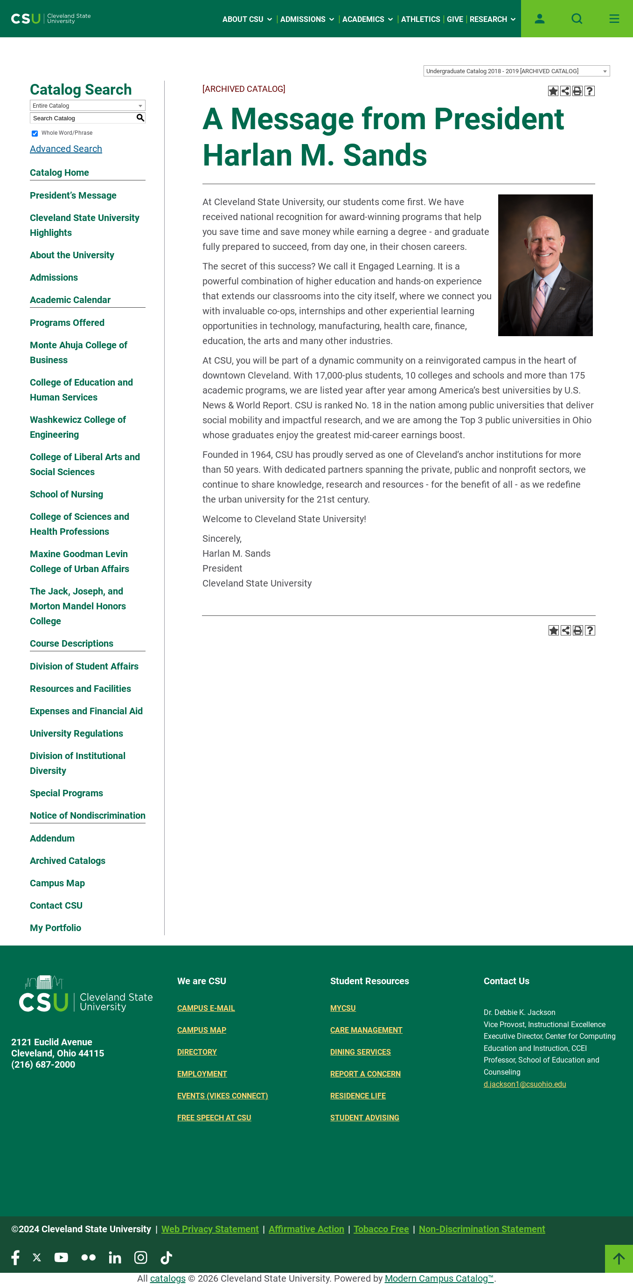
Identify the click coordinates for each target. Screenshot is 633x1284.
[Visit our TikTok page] (166, 1256)
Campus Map (57, 883)
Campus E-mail (206, 1008)
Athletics (420, 19)
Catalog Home (59, 172)
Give (455, 19)
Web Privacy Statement (210, 1229)
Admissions (54, 277)
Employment (202, 1074)
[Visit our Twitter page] (37, 1256)
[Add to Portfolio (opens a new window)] (553, 91)
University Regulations (76, 733)
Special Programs (66, 793)
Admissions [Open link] (308, 19)
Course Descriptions (71, 643)
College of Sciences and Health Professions (79, 524)
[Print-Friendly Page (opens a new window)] (577, 91)
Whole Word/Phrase (67, 133)
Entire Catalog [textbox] (51, 105)
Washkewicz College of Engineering (78, 427)
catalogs (168, 1278)
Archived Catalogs (67, 860)
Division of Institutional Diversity (77, 763)
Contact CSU (56, 905)
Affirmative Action (306, 1229)
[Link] (619, 1259)
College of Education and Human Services (81, 390)
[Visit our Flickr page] (88, 1256)
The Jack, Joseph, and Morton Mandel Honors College (78, 606)
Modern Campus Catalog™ (439, 1278)
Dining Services (360, 1052)
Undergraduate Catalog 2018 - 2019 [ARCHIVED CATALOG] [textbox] (502, 71)
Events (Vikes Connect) (222, 1095)
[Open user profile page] (539, 18)
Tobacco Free (381, 1229)
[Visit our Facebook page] (15, 1256)
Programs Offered (67, 322)
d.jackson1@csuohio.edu (525, 1084)
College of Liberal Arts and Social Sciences (85, 464)
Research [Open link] (493, 19)
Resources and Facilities (80, 688)
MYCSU (343, 1008)
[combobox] (517, 70)
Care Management (366, 1030)
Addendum (52, 838)
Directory (197, 1052)
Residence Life (358, 1095)
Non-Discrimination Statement (482, 1229)
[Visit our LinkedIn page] (115, 1256)
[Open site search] (577, 18)
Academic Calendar (70, 299)
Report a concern (365, 1074)
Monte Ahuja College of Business (78, 352)
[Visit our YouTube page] (61, 1256)
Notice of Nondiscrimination (88, 815)
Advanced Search (66, 148)
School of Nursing (66, 494)
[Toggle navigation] (614, 18)
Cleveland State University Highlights (84, 225)
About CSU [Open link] (248, 19)
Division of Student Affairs (84, 666)
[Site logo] (50, 19)
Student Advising (364, 1117)
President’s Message (73, 195)
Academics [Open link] (368, 19)
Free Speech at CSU (214, 1117)
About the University (72, 255)
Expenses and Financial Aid (86, 711)
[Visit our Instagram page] (140, 1256)
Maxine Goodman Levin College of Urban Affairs (79, 561)
